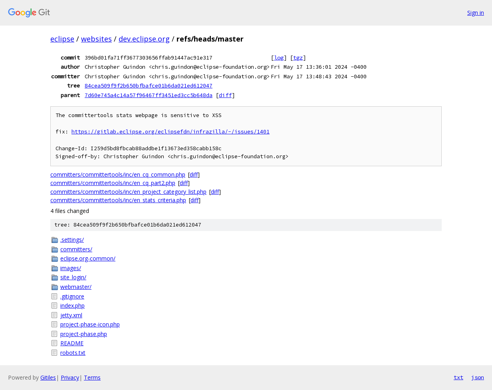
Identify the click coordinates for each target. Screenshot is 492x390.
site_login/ (73, 277)
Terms (92, 377)
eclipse (62, 39)
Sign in (475, 12)
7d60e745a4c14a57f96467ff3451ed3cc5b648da (148, 95)
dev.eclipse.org (144, 39)
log (279, 57)
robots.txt (72, 352)
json (477, 377)
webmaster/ (75, 287)
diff (225, 95)
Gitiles (48, 377)
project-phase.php (83, 334)
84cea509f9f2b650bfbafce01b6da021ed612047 (148, 85)
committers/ (76, 249)
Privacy (70, 377)
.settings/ (72, 239)
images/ (70, 268)
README (71, 343)
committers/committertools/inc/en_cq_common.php (117, 174)
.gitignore (72, 296)
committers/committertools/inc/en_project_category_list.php (128, 191)
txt (458, 377)
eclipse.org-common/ (87, 258)
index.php (72, 305)
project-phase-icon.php (90, 324)
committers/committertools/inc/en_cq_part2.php (112, 183)
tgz (298, 57)
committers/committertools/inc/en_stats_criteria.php (118, 200)
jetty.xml (71, 315)
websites (96, 39)
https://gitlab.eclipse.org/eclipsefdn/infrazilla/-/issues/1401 (170, 131)
